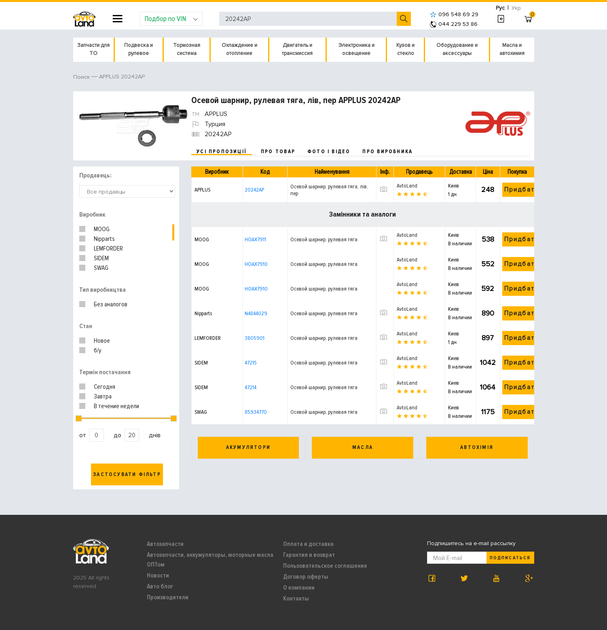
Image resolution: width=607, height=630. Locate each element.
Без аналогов (110, 304)
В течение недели (116, 406)
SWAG (101, 268)
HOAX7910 (256, 264)
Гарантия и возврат (309, 554)
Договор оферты (305, 576)
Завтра (103, 396)
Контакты (296, 598)
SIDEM (101, 258)
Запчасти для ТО (93, 49)
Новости (158, 575)
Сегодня (104, 387)
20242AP (254, 189)
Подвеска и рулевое (138, 49)
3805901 (254, 338)
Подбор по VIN (171, 18)
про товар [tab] (278, 151)
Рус (500, 7)
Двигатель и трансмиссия (297, 49)
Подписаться (510, 558)
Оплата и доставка (308, 544)
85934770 (256, 412)
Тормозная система (186, 49)
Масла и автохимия (512, 49)
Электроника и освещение (356, 49)
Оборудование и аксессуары (457, 49)
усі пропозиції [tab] (222, 151)
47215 (251, 362)
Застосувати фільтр (127, 474)
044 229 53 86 (454, 24)
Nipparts (104, 239)
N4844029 (256, 313)
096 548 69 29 (454, 14)
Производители (167, 597)
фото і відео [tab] (329, 151)
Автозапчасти (165, 544)
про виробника (387, 151)
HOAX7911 (255, 239)
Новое (102, 341)
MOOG (102, 229)
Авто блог (160, 586)
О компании (299, 587)
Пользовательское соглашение (325, 565)
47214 (250, 387)
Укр (516, 7)
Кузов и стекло (405, 49)
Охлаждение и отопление (239, 49)
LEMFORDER (108, 248)
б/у (98, 350)
